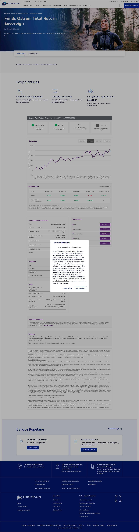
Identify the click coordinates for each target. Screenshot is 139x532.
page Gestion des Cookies (61, 281)
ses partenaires (70, 251)
